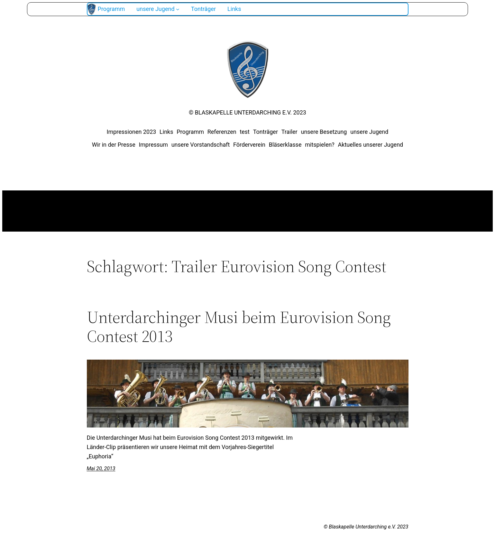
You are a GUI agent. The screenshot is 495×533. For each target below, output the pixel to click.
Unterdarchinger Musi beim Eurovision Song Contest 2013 (239, 327)
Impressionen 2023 (131, 131)
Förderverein (249, 144)
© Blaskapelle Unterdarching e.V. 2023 (247, 112)
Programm (190, 131)
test (245, 131)
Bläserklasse (285, 144)
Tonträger (265, 131)
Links (166, 131)
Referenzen (221, 131)
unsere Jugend (369, 131)
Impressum (153, 144)
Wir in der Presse (113, 144)
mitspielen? (320, 144)
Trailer (289, 131)
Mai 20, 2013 (101, 468)
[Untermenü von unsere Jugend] (177, 9)
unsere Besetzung (324, 131)
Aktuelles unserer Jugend (370, 144)
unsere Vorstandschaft (200, 144)
